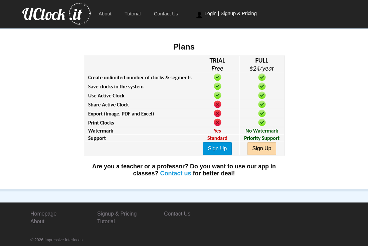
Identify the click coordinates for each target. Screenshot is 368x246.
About (105, 13)
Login (211, 13)
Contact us (175, 173)
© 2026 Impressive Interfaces (56, 240)
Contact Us (166, 13)
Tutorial (133, 13)
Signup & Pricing (238, 13)
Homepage (43, 214)
